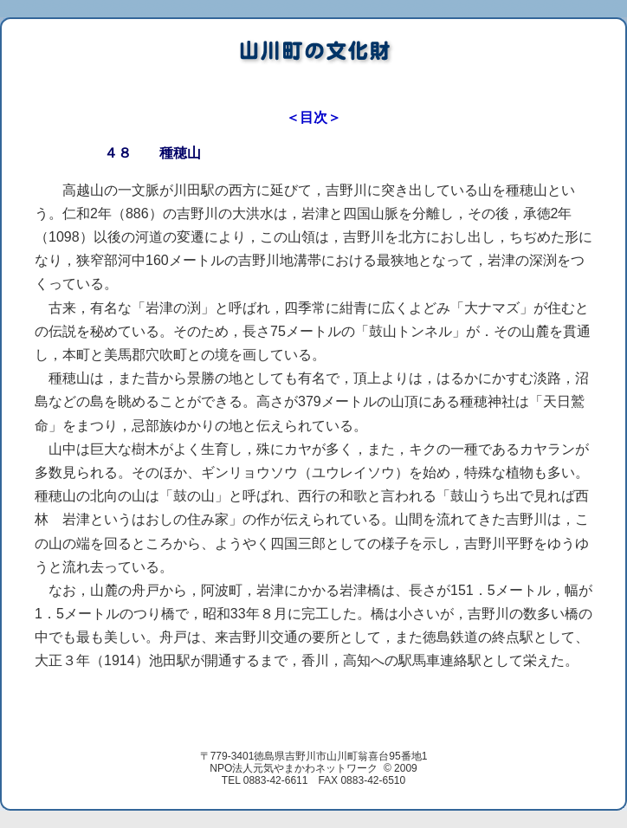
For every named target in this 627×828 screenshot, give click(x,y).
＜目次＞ (313, 117)
